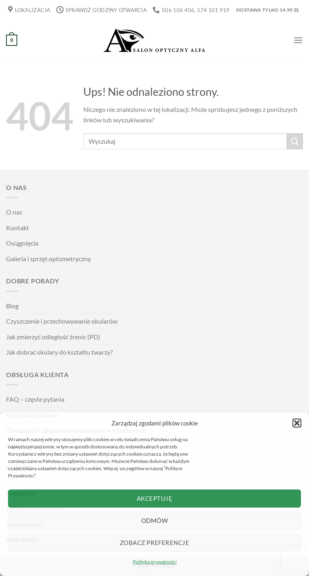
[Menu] (298, 40)
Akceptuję (154, 498)
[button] (297, 423)
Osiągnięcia (22, 243)
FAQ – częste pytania (35, 399)
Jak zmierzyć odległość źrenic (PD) (53, 337)
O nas (14, 212)
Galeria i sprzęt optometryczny (48, 258)
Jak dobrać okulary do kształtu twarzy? (59, 352)
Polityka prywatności (155, 562)
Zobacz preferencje (154, 542)
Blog (12, 306)
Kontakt (17, 227)
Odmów (154, 520)
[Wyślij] (295, 141)
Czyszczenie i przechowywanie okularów (61, 321)
